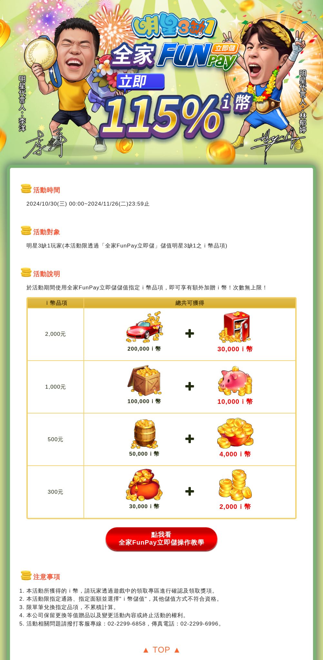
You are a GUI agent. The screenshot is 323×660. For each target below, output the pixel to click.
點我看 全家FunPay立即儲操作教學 (161, 528)
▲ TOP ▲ (161, 640)
